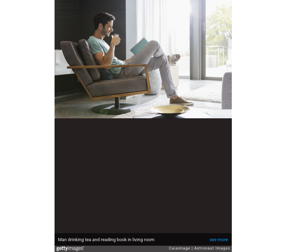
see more (218, 239)
